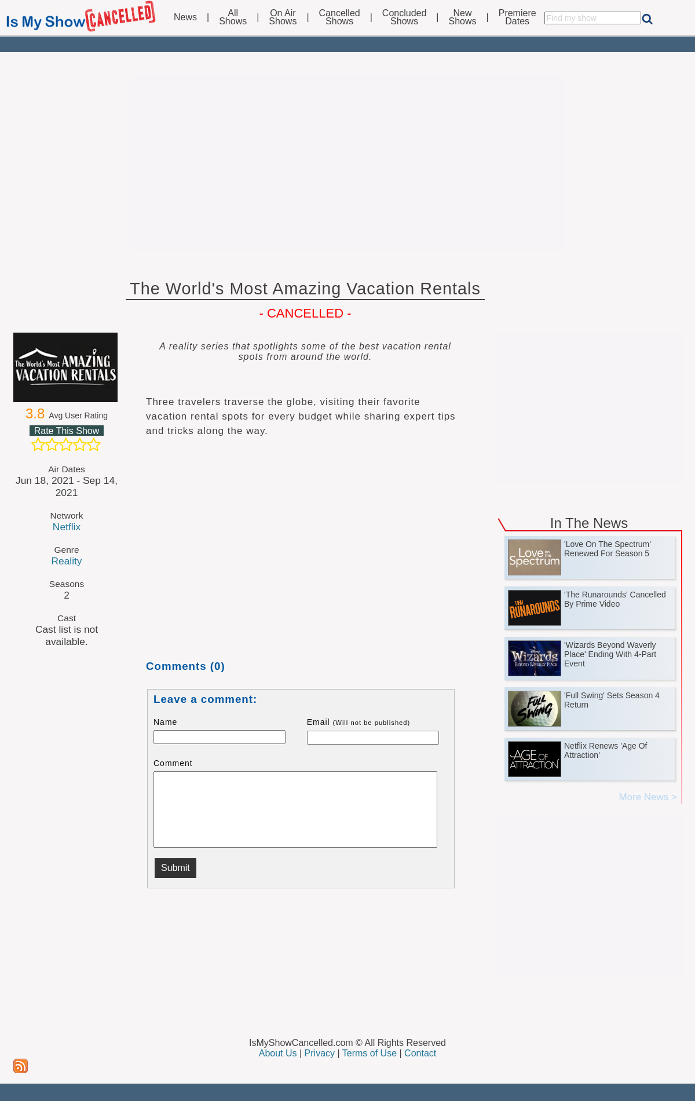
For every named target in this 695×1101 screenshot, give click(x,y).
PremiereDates (517, 17)
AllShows (233, 17)
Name (165, 722)
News (185, 17)
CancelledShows (339, 17)
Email (359, 722)
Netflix (67, 527)
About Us (278, 1053)
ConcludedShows (404, 17)
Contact (420, 1053)
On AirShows (283, 17)
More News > (648, 797)
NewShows (463, 17)
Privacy (320, 1053)
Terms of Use (369, 1053)
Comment (173, 763)
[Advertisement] (347, 163)
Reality (66, 561)
